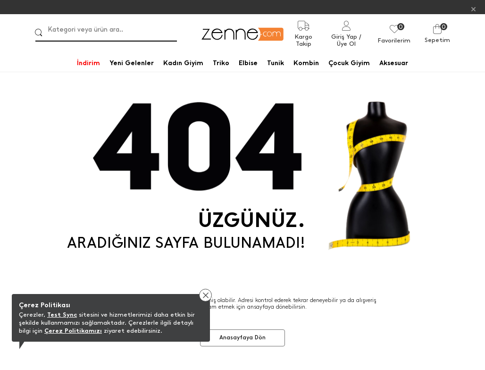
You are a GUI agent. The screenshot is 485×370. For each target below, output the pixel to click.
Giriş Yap (344, 36)
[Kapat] (473, 9)
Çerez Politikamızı (73, 330)
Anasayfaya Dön (242, 337)
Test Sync (62, 314)
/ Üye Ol (349, 40)
